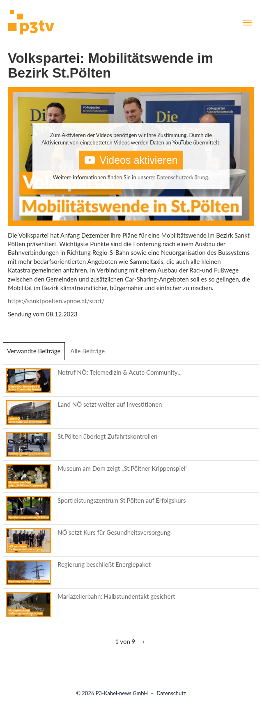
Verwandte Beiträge (36, 353)
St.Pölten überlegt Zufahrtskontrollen (107, 436)
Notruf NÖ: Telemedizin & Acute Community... (119, 372)
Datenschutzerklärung (182, 177)
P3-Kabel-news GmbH (122, 693)
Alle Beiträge (87, 351)
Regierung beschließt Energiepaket (104, 564)
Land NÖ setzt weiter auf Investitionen (109, 404)
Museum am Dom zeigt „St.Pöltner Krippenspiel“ (122, 468)
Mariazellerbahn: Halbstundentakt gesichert (116, 596)
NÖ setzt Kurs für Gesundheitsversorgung (113, 532)
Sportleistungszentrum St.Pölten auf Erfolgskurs (121, 500)
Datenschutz (171, 693)
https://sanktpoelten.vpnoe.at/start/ (56, 300)
